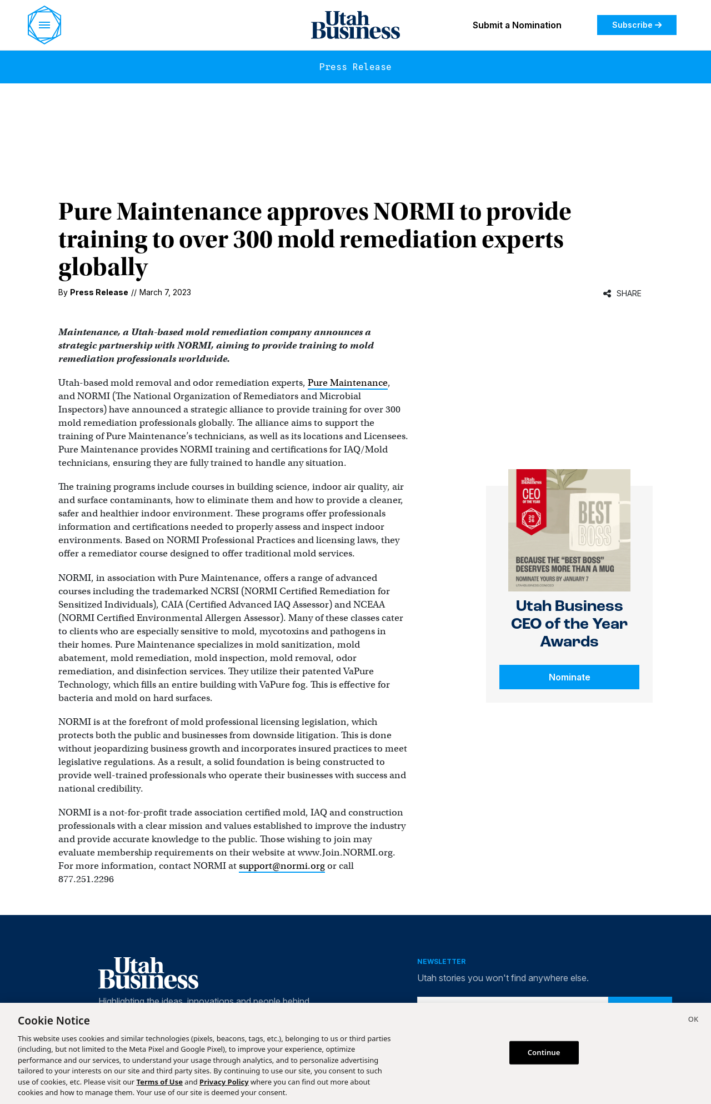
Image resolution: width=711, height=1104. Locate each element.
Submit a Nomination (517, 25)
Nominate (569, 677)
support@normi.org (282, 866)
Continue (544, 1052)
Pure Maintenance (348, 383)
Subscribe (637, 24)
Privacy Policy (224, 1082)
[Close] (693, 1020)
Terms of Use (160, 1082)
